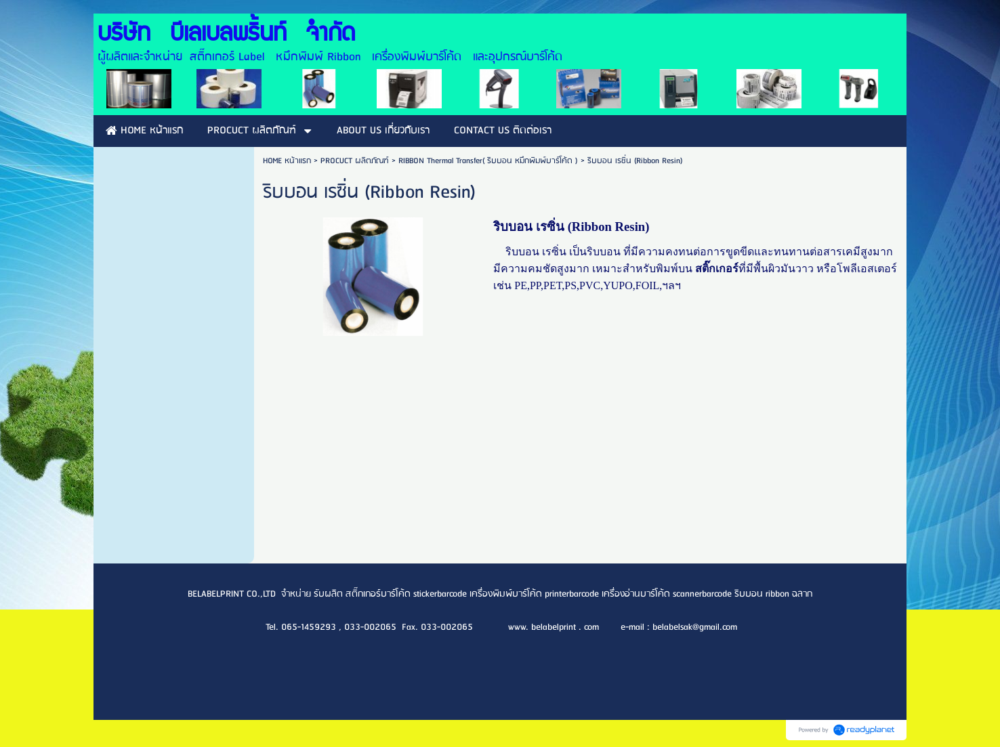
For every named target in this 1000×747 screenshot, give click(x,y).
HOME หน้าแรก (287, 161)
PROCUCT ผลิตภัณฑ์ (354, 161)
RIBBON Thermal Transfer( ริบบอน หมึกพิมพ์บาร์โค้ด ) (489, 161)
